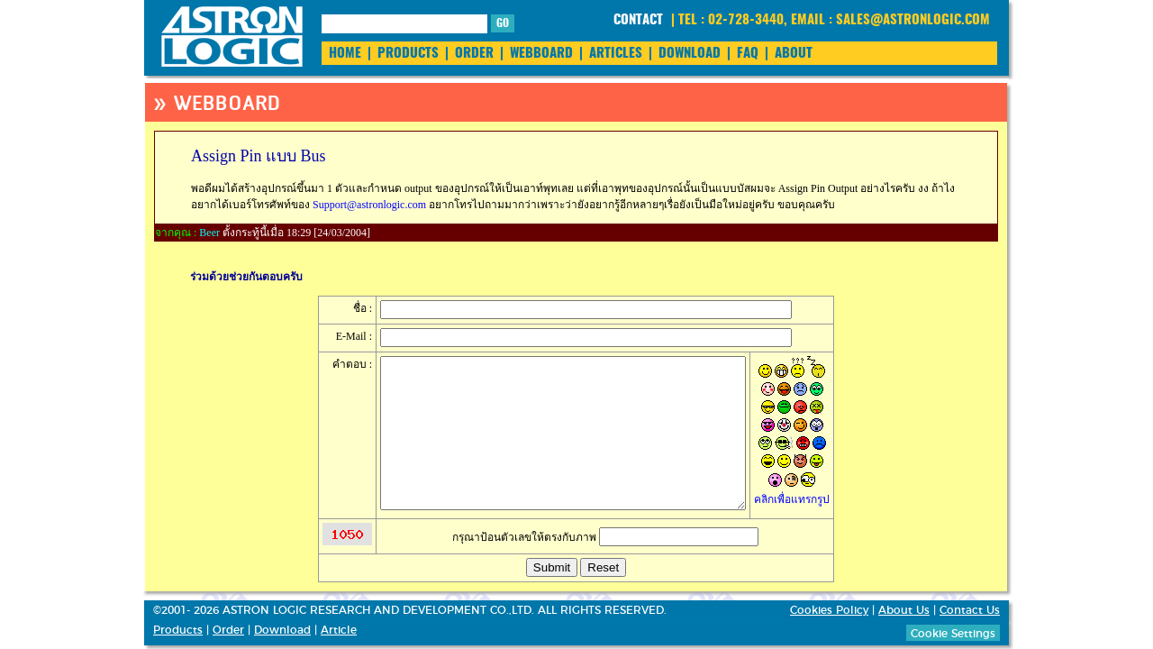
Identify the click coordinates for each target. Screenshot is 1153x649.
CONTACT (638, 20)
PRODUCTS (408, 53)
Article (339, 630)
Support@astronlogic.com (369, 204)
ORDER (474, 53)
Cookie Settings (953, 633)
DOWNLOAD (689, 53)
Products (178, 630)
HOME (345, 53)
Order (228, 630)
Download (282, 630)
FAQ (747, 53)
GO (502, 23)
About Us (904, 610)
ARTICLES (615, 53)
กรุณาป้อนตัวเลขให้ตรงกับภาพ (605, 537)
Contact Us (970, 610)
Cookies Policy (829, 610)
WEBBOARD (541, 53)
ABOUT (794, 53)
